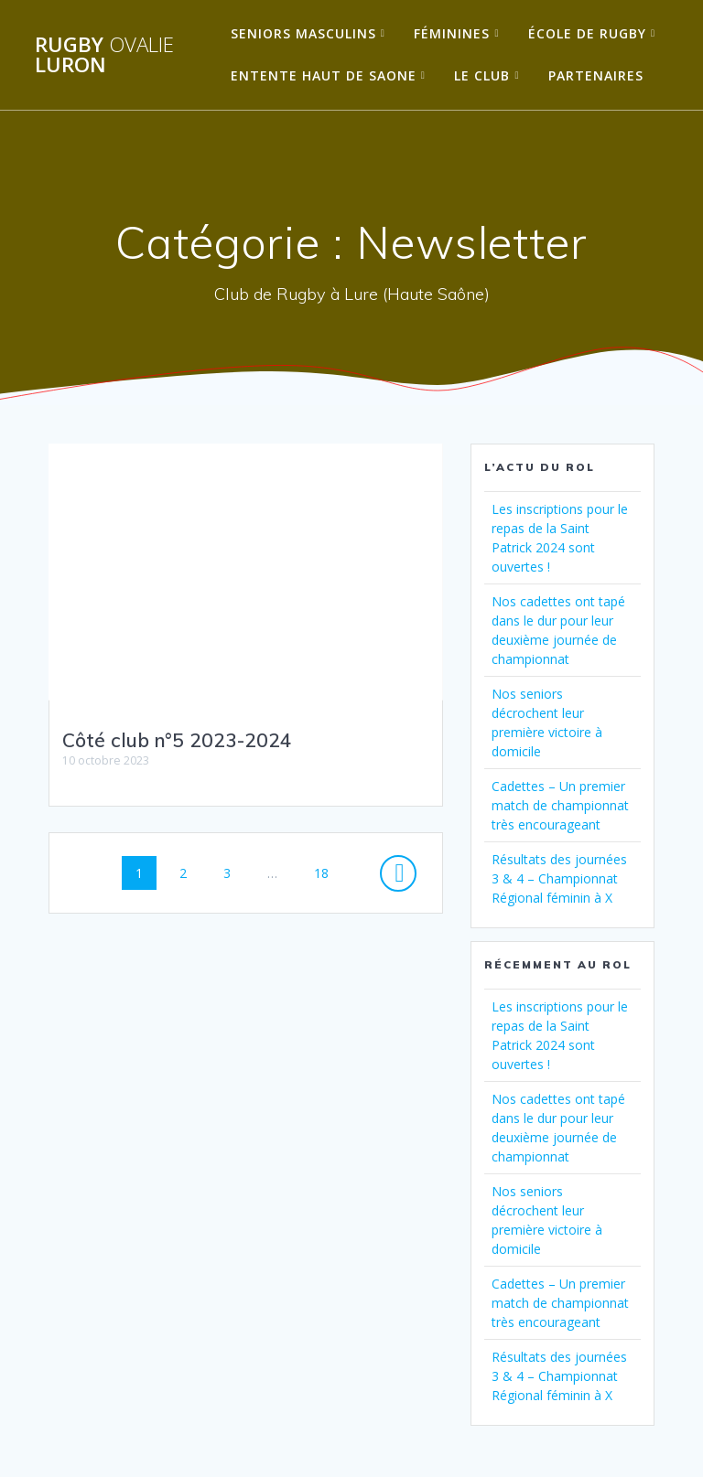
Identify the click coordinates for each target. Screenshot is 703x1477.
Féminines (452, 33)
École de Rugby (587, 33)
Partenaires (596, 75)
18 (327, 872)
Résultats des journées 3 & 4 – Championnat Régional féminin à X (559, 878)
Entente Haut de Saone (323, 75)
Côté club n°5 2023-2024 (177, 740)
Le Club (482, 75)
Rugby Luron (104, 55)
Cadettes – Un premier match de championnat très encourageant (560, 805)
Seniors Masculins (303, 33)
